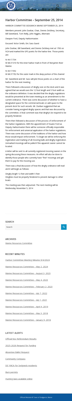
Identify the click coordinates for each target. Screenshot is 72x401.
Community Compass (15, 358)
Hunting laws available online (18, 378)
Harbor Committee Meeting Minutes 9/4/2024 (27, 260)
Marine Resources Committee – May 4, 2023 (26, 280)
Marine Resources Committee (18, 243)
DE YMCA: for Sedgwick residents (21, 365)
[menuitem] (56, 5)
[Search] (56, 5)
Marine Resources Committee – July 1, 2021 (26, 300)
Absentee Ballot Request (17, 352)
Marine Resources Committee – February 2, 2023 (29, 286)
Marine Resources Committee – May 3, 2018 (26, 313)
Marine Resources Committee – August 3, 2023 (28, 273)
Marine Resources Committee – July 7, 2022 (26, 293)
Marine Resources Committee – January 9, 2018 (28, 320)
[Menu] (63, 5)
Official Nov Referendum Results (20, 338)
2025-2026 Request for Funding (20, 345)
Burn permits (11, 372)
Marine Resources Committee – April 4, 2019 (26, 306)
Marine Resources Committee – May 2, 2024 (26, 266)
